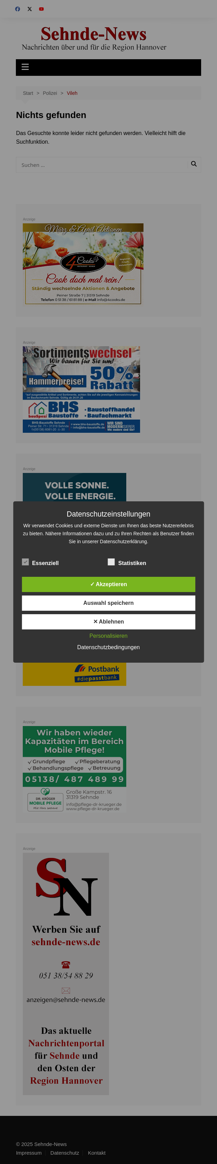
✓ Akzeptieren (108, 584)
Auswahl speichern (108, 603)
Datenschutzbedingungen (108, 647)
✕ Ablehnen (108, 622)
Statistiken (127, 562)
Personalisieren (108, 636)
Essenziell (40, 562)
